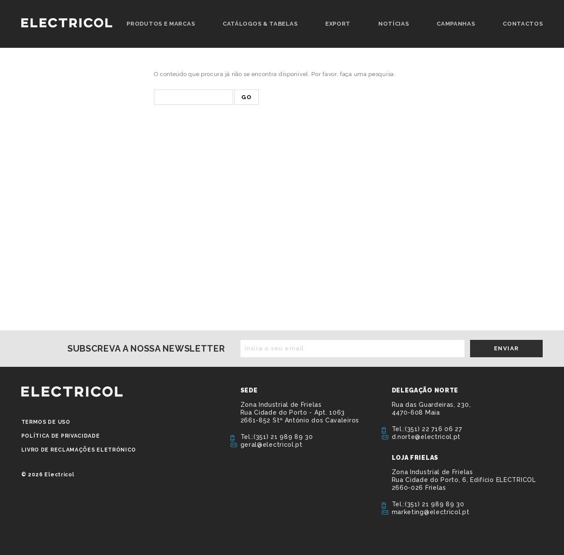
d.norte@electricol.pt (426, 436)
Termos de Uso (45, 422)
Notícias (393, 23)
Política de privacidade (60, 436)
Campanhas (456, 23)
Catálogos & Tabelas (260, 23)
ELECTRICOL (72, 391)
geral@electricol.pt (271, 444)
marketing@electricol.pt (431, 511)
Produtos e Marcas (161, 23)
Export (337, 23)
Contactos (523, 23)
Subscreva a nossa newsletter (146, 348)
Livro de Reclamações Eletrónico (79, 450)
